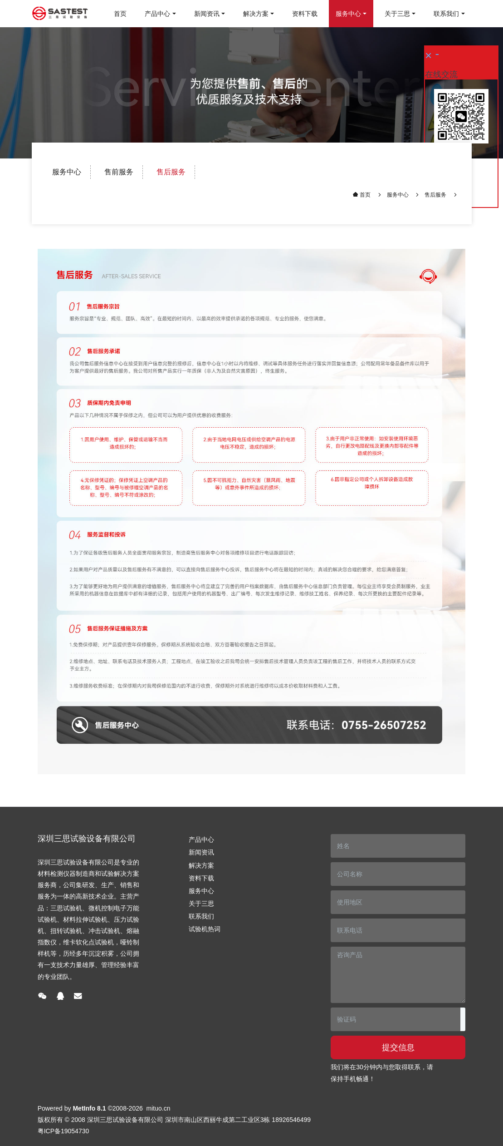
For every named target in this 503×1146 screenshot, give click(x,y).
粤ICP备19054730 (63, 1131)
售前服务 (118, 172)
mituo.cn (159, 1108)
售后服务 (171, 172)
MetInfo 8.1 (89, 1108)
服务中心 (66, 172)
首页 (120, 13)
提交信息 (398, 1047)
